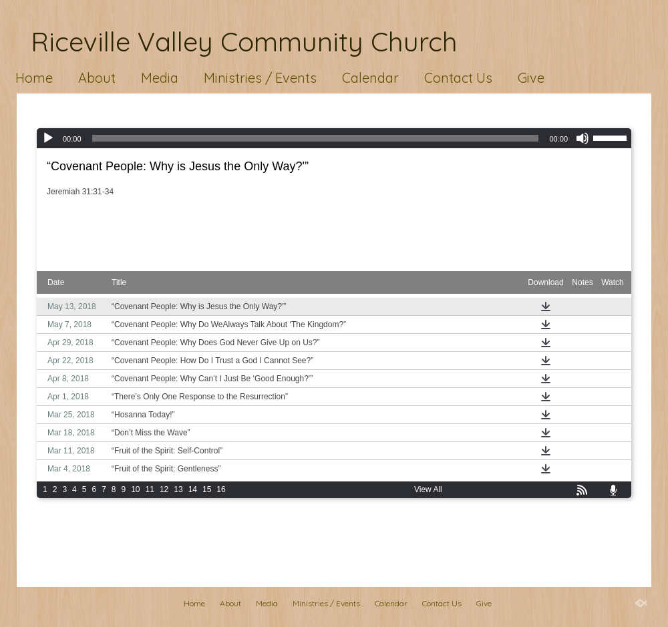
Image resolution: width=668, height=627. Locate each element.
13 (178, 489)
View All (428, 489)
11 (150, 489)
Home (34, 77)
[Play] (48, 138)
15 (206, 489)
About (97, 77)
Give (531, 77)
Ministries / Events (260, 77)
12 (164, 489)
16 (220, 489)
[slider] (315, 138)
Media (159, 77)
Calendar (370, 77)
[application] (334, 138)
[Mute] (582, 138)
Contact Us (458, 77)
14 (192, 489)
